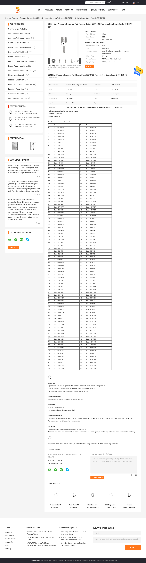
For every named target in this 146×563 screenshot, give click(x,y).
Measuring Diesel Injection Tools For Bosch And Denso (73, 533)
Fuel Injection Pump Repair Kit (20, 84)
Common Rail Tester (16, 94)
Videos (59, 10)
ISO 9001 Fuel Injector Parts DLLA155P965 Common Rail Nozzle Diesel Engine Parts (26, 113)
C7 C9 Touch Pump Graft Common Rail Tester (40, 539)
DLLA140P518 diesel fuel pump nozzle (85, 444)
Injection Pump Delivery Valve (20, 61)
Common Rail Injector (16, 43)
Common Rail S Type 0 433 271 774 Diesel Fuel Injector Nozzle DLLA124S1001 (55, 506)
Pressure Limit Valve (16, 80)
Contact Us (112, 10)
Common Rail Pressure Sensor (20, 71)
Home (39, 10)
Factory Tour (81, 10)
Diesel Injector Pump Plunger (19, 47)
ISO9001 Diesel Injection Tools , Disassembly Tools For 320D (72, 539)
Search (108, 2)
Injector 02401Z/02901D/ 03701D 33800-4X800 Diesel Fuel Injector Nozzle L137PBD (129, 506)
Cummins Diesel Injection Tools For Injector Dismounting (73, 544)
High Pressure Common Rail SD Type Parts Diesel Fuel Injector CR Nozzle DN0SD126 (92, 506)
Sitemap (8, 549)
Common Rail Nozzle (27, 18)
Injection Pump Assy (16, 89)
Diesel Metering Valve (16, 75)
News (123, 10)
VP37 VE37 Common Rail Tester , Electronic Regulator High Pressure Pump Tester (41, 544)
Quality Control (98, 10)
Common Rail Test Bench (18, 52)
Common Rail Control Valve (19, 38)
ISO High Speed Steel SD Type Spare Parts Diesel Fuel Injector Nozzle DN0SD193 (110, 506)
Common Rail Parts (16, 29)
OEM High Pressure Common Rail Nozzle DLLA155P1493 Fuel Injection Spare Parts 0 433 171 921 (64, 68)
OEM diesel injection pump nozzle (108, 444)
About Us (69, 10)
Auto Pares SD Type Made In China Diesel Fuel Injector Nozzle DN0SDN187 (74, 506)
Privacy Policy (35, 560)
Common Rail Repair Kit (17, 98)
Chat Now (125, 2)
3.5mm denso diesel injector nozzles (62, 444)
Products (49, 10)
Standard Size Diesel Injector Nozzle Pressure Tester (39, 533)
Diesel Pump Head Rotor (18, 66)
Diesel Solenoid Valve (16, 57)
